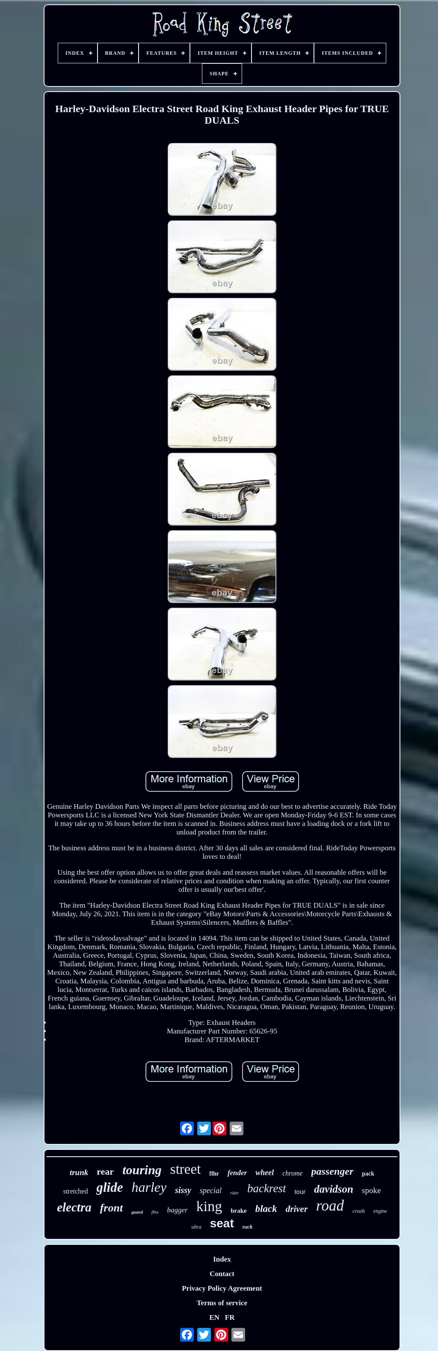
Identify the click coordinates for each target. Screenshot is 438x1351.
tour (299, 1191)
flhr (214, 1173)
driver (297, 1209)
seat (222, 1223)
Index (222, 1259)
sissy (183, 1190)
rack (248, 1226)
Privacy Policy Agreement (222, 1288)
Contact (222, 1274)
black (266, 1208)
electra (74, 1207)
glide (109, 1187)
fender (237, 1173)
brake (239, 1210)
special (211, 1190)
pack (368, 1173)
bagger (177, 1210)
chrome (292, 1173)
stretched (75, 1191)
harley (148, 1187)
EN (214, 1317)
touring (142, 1170)
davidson (333, 1189)
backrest (266, 1188)
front (111, 1208)
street (185, 1169)
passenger (332, 1171)
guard (137, 1211)
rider (234, 1193)
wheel (264, 1172)
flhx (155, 1211)
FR (230, 1317)
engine (380, 1211)
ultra (196, 1227)
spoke (371, 1190)
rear (105, 1171)
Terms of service (222, 1303)
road (330, 1205)
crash (358, 1211)
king (209, 1206)
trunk (79, 1172)
